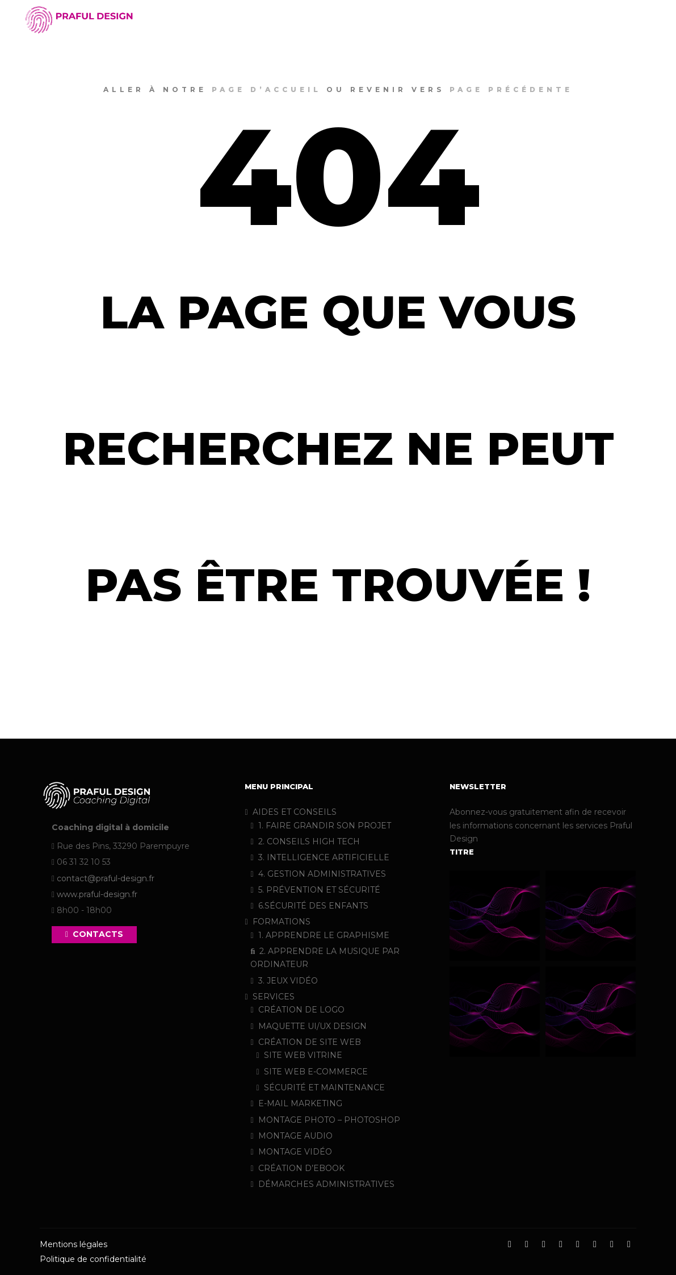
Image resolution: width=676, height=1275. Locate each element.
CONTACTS (94, 934)
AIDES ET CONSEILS (290, 812)
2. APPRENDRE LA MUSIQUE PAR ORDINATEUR (325, 957)
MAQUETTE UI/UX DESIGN (308, 1026)
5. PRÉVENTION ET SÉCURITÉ (315, 890)
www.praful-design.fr (97, 894)
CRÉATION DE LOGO (297, 1010)
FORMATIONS (277, 921)
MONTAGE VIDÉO (290, 1152)
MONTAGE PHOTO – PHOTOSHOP (325, 1120)
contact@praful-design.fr (105, 878)
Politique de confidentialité (93, 1259)
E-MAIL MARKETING (296, 1103)
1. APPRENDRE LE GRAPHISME (319, 935)
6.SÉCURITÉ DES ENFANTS (309, 906)
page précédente (511, 89)
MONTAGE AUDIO (291, 1136)
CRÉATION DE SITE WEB (305, 1042)
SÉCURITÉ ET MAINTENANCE (320, 1087)
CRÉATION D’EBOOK (297, 1168)
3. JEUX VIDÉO (283, 981)
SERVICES (269, 996)
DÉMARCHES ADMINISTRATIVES (322, 1184)
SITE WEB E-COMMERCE (311, 1071)
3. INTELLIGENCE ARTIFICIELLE (319, 857)
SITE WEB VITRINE (299, 1055)
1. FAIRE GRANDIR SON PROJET (320, 825)
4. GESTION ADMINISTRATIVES (317, 874)
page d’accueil (266, 89)
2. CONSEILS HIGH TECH (304, 841)
